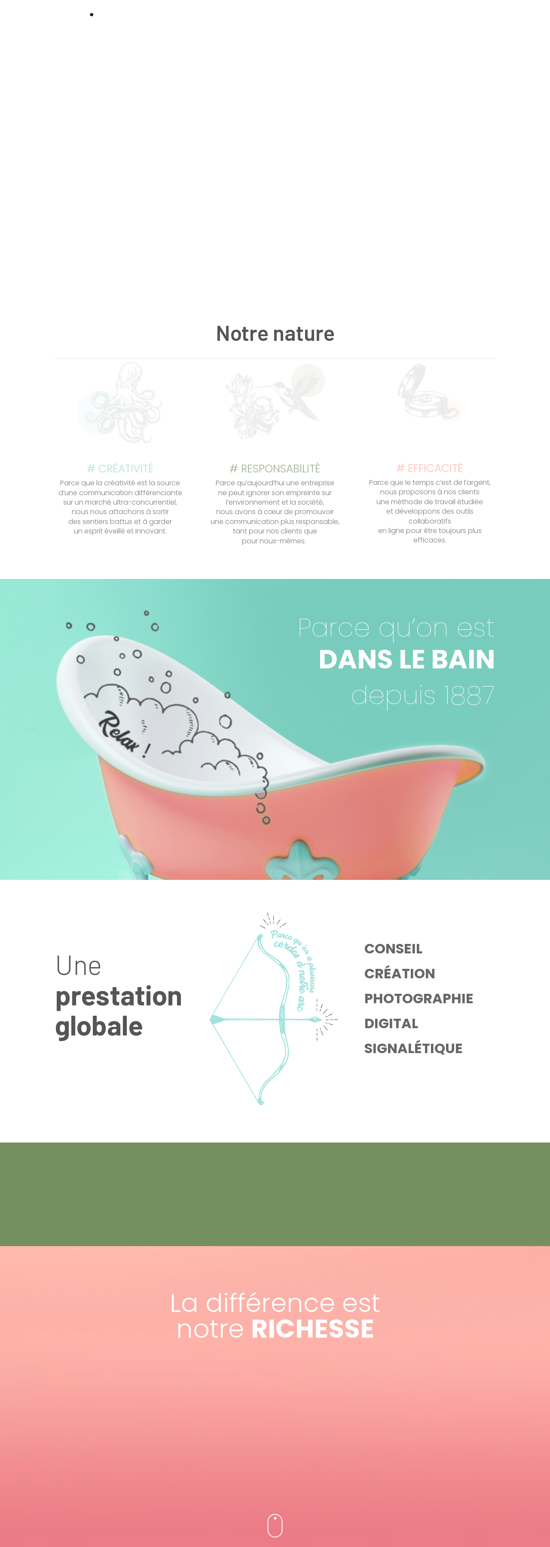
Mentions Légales (275, 1527)
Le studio (354, 28)
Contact (429, 28)
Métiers (392, 28)
